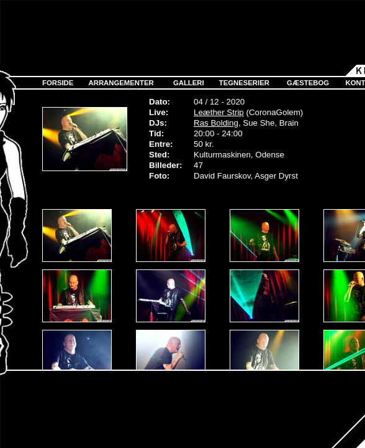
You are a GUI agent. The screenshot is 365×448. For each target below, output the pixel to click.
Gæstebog (308, 82)
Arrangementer (121, 82)
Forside (57, 82)
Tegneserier (244, 82)
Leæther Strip (219, 112)
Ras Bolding (216, 123)
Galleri (188, 82)
